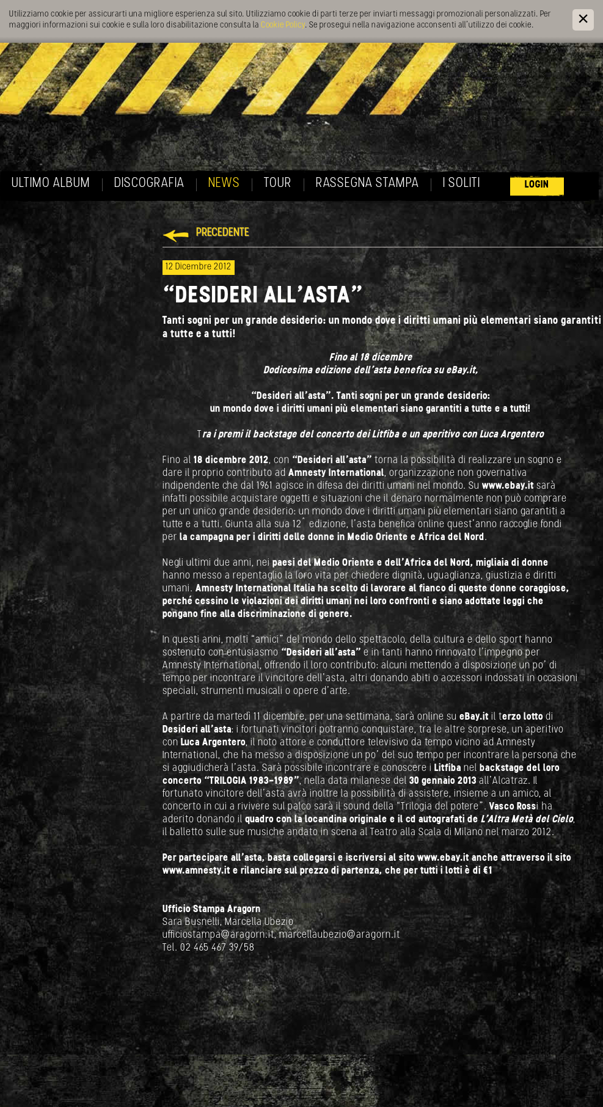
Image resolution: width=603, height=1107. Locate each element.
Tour (278, 184)
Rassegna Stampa (367, 184)
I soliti (461, 184)
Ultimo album (51, 184)
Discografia (149, 184)
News (224, 184)
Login (537, 185)
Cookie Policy (283, 25)
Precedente (222, 233)
